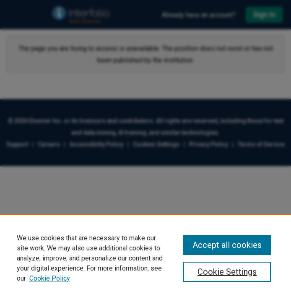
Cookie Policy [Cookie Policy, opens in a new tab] (49, 278)
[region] (145, 258)
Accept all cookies (227, 245)
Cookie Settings (227, 272)
